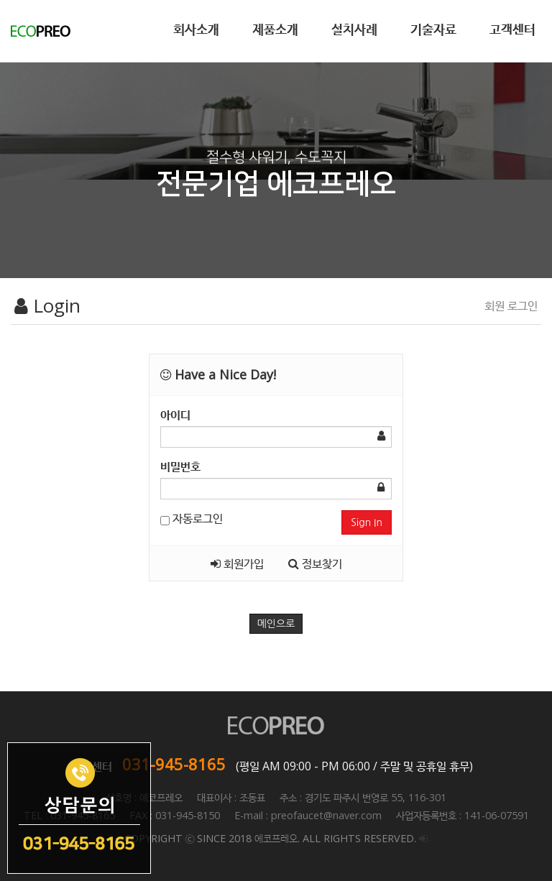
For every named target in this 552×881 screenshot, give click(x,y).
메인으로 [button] (276, 624)
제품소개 (275, 28)
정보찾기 (315, 563)
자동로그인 (191, 518)
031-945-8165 (174, 764)
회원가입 (237, 563)
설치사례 (354, 28)
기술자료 (433, 28)
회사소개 (196, 28)
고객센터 (512, 28)
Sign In (366, 522)
